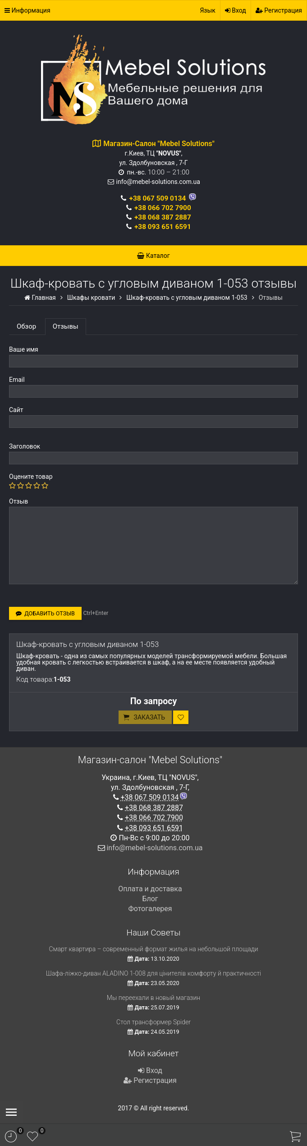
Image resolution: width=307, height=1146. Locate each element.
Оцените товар (31, 476)
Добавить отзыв (45, 613)
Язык (207, 10)
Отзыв (18, 501)
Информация (27, 10)
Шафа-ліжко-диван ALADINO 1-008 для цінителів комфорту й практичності (153, 973)
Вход (235, 10)
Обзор (26, 326)
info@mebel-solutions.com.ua (158, 181)
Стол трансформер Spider (153, 1022)
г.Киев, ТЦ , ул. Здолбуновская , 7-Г (159, 153)
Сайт (16, 410)
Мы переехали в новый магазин (153, 997)
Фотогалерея (150, 908)
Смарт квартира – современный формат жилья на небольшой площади (153, 949)
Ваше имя (23, 349)
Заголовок (24, 446)
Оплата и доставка (150, 889)
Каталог (153, 255)
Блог (150, 898)
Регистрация (279, 10)
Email (17, 379)
